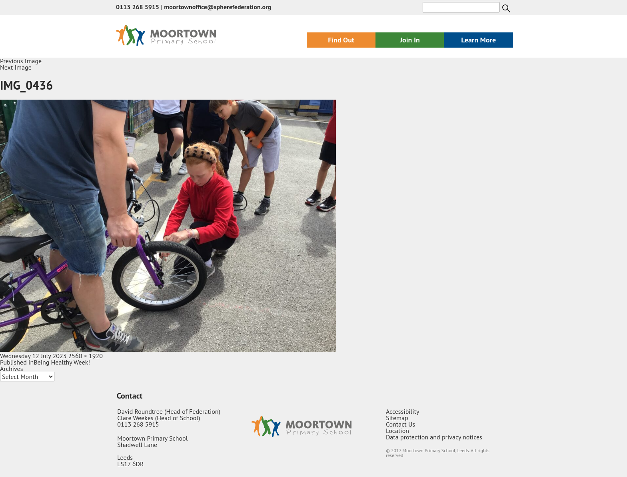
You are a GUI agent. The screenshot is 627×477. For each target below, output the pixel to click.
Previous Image (21, 61)
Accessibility (402, 411)
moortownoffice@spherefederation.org (217, 7)
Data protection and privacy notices (434, 437)
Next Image (16, 67)
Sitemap (397, 418)
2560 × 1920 (85, 356)
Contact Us (400, 424)
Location (397, 431)
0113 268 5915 (137, 7)
